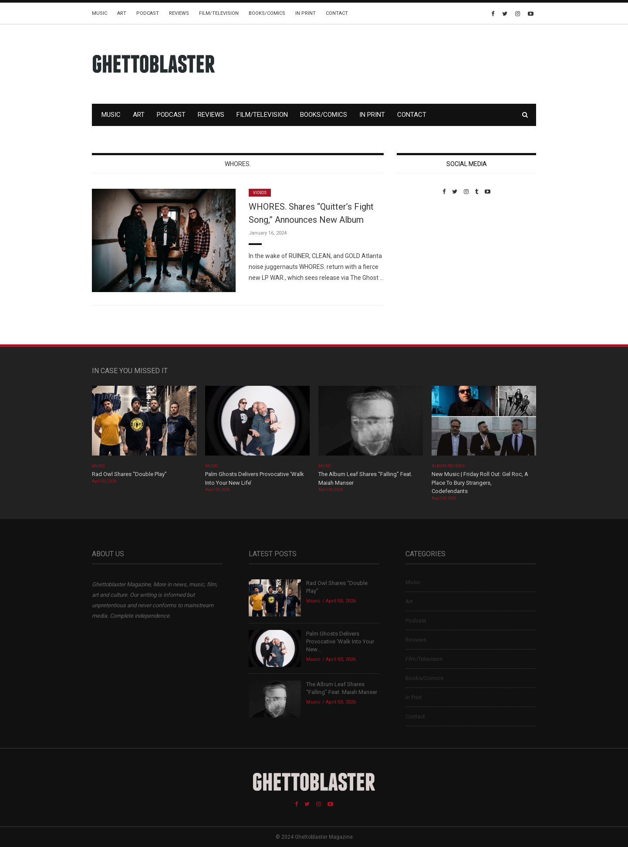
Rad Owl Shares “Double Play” (129, 474)
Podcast (147, 13)
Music (99, 13)
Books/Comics (267, 13)
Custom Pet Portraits (422, 255)
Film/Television (219, 13)
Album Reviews (448, 466)
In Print (305, 13)
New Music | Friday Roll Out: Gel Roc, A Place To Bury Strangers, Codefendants (480, 482)
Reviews (179, 13)
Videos (260, 192)
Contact (337, 13)
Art (121, 13)
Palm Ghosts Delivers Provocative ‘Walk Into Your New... (340, 641)
